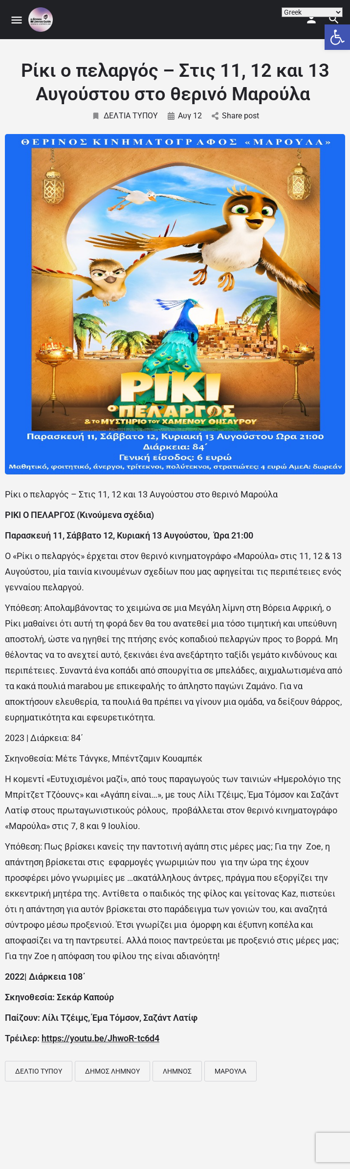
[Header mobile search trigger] (334, 19)
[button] (337, 37)
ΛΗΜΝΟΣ (177, 1071)
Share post (235, 115)
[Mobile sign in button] (311, 19)
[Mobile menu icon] (16, 19)
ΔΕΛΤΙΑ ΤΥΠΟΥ (124, 115)
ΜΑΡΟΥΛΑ (230, 1071)
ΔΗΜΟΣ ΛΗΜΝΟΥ (112, 1071)
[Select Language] (312, 12)
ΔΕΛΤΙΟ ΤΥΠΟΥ (38, 1071)
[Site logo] (41, 19)
